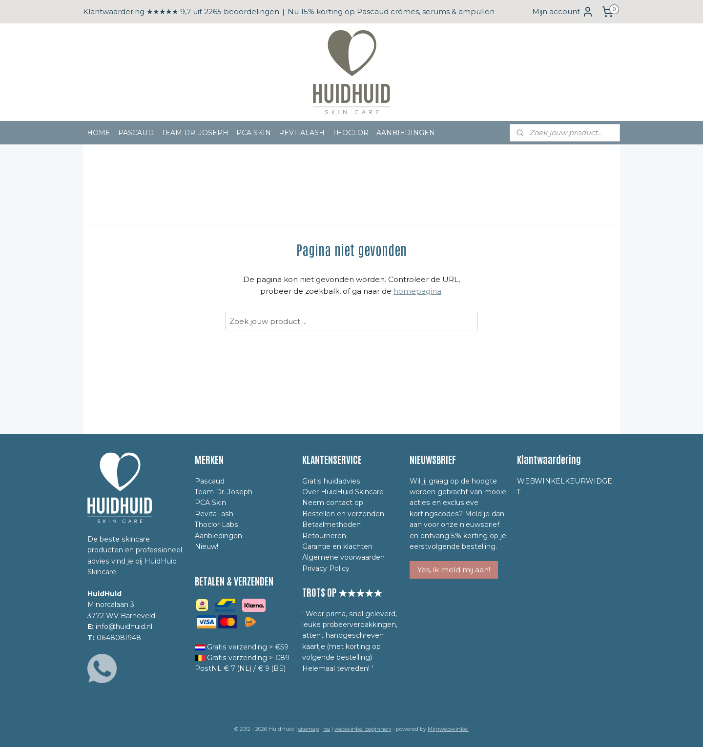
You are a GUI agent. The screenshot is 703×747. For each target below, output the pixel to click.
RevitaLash (214, 513)
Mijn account (563, 12)
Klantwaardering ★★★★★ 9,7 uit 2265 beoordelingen (181, 11)
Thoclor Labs (216, 524)
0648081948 (119, 637)
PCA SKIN (253, 132)
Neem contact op (332, 502)
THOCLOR (350, 132)
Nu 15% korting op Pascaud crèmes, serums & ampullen (391, 11)
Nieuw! (206, 546)
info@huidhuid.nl (124, 626)
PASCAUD (136, 132)
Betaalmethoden (331, 524)
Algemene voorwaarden (343, 557)
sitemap (308, 729)
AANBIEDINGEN (405, 132)
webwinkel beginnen (362, 729)
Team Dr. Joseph (223, 491)
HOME (98, 132)
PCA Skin (210, 502)
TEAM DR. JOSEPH (195, 132)
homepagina (417, 291)
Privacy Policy (326, 568)
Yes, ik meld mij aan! (453, 569)
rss (326, 729)
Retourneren (324, 535)
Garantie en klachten (337, 546)
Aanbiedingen (218, 535)
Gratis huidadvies (331, 481)
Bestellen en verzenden (343, 513)
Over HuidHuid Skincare (343, 491)
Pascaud (210, 481)
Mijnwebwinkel (448, 729)
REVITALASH (302, 132)
